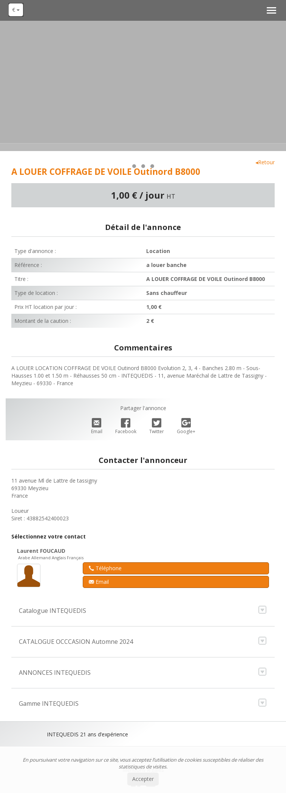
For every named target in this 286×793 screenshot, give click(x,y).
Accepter (143, 778)
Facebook (125, 426)
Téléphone (105, 568)
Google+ (186, 426)
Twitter (156, 426)
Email (96, 426)
